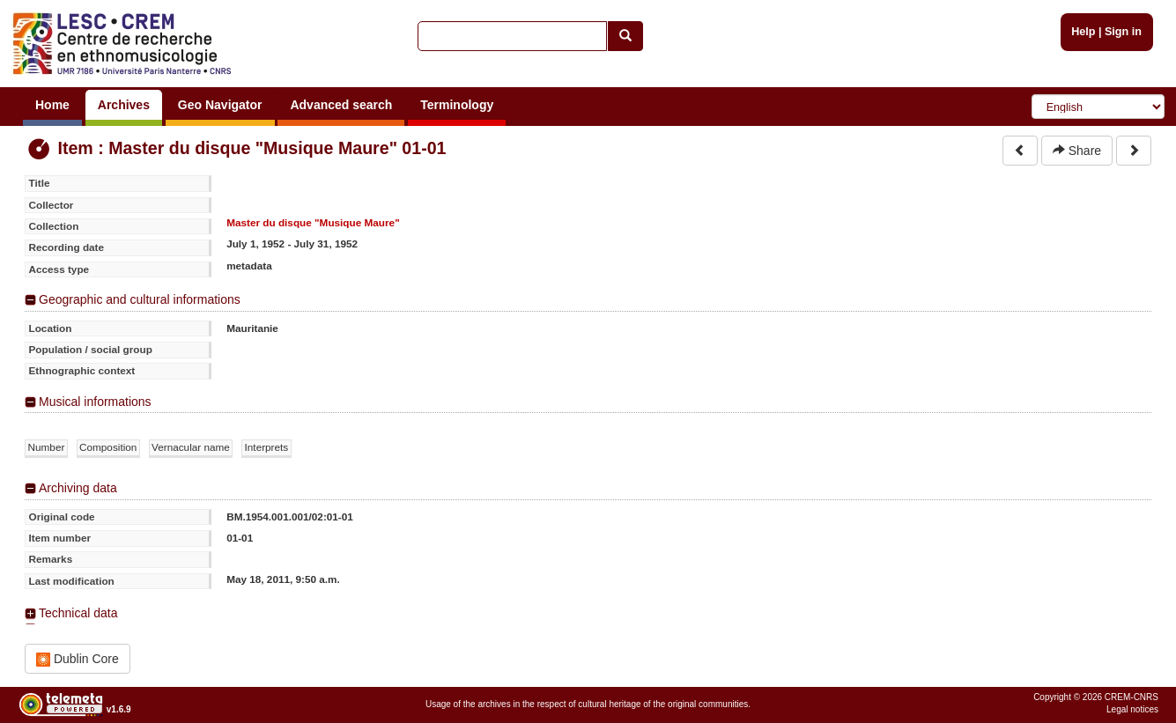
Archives (124, 105)
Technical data (78, 613)
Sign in (1123, 32)
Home (52, 105)
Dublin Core (77, 659)
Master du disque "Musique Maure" (313, 222)
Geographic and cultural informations (139, 299)
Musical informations (95, 402)
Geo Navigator (220, 105)
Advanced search (341, 105)
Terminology (456, 105)
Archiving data (78, 488)
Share (1077, 151)
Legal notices (1132, 709)
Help (1083, 32)
